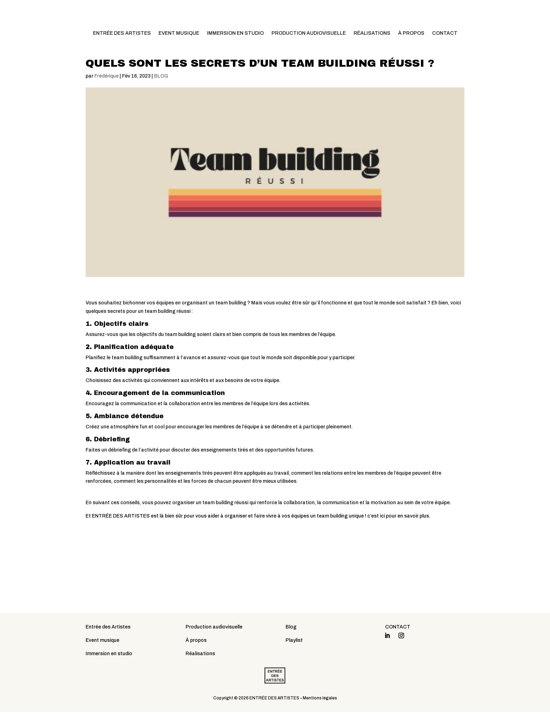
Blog (291, 639)
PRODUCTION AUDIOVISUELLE (308, 33)
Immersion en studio (109, 665)
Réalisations (200, 665)
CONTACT (444, 33)
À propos (196, 652)
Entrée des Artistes (108, 639)
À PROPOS (411, 33)
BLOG (161, 88)
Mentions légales (320, 709)
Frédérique (106, 88)
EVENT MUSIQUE (179, 33)
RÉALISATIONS (372, 33)
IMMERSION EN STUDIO (235, 33)
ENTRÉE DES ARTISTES (122, 33)
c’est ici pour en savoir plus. (398, 528)
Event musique (102, 652)
